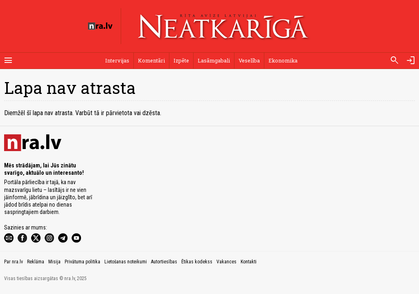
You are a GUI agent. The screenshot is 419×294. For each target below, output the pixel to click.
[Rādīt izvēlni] (8, 60)
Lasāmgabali (214, 60)
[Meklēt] (394, 60)
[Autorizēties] (411, 60)
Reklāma (35, 262)
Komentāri (151, 60)
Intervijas (117, 60)
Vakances (226, 262)
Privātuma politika (82, 262)
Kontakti (249, 262)
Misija (54, 262)
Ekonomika (282, 60)
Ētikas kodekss (196, 262)
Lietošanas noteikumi (125, 262)
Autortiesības (164, 262)
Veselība (249, 60)
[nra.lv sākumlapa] (100, 26)
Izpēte (181, 60)
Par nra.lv (13, 262)
